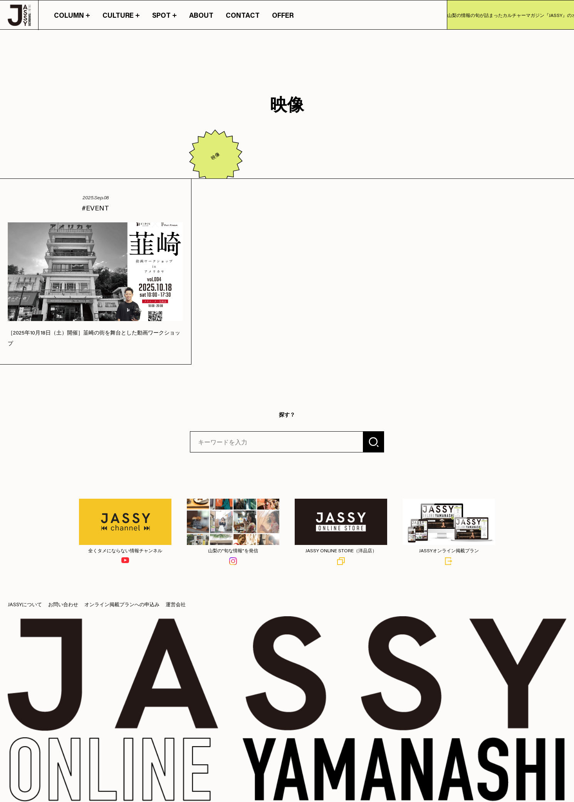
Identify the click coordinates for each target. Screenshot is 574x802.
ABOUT (201, 15)
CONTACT (243, 15)
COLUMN (72, 15)
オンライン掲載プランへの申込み (121, 604)
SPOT (164, 15)
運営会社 (176, 604)
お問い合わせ (63, 604)
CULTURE (121, 15)
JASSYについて (25, 604)
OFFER (283, 15)
